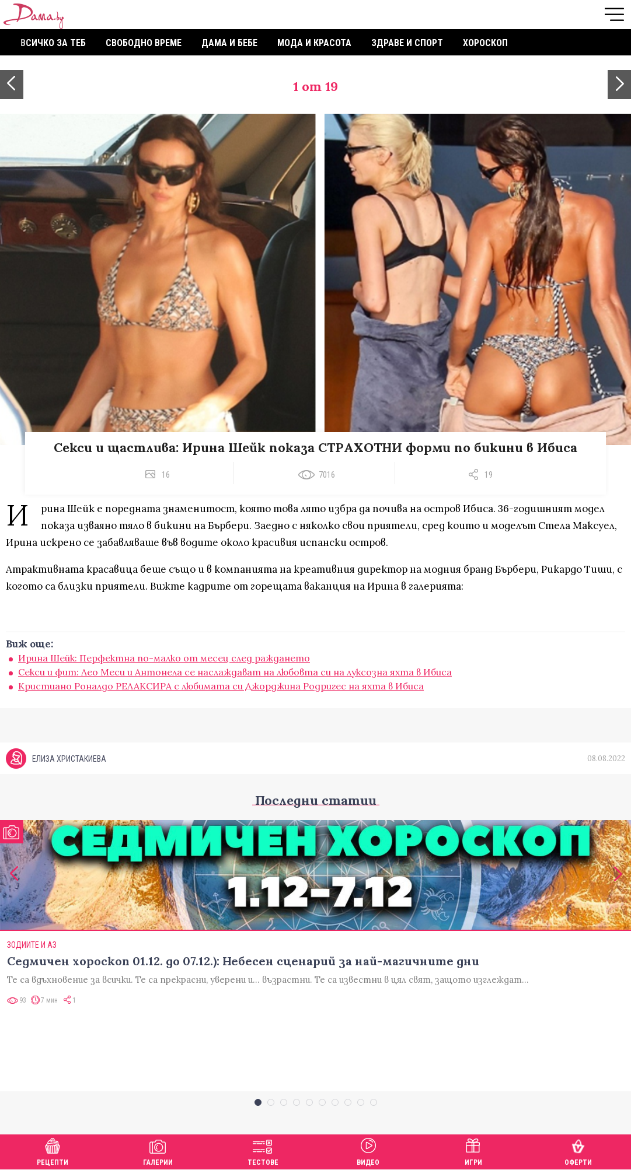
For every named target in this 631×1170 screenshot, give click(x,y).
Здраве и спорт (407, 42)
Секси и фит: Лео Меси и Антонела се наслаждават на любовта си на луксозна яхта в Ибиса (235, 672)
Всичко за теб (53, 42)
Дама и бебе (229, 42)
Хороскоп (485, 42)
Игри (473, 1150)
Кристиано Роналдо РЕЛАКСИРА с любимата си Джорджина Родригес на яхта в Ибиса (221, 686)
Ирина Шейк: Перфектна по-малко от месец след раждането (164, 658)
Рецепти (52, 1150)
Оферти (578, 1150)
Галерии (158, 1150)
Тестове (262, 1150)
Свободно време (144, 42)
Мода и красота (314, 42)
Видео (368, 1150)
